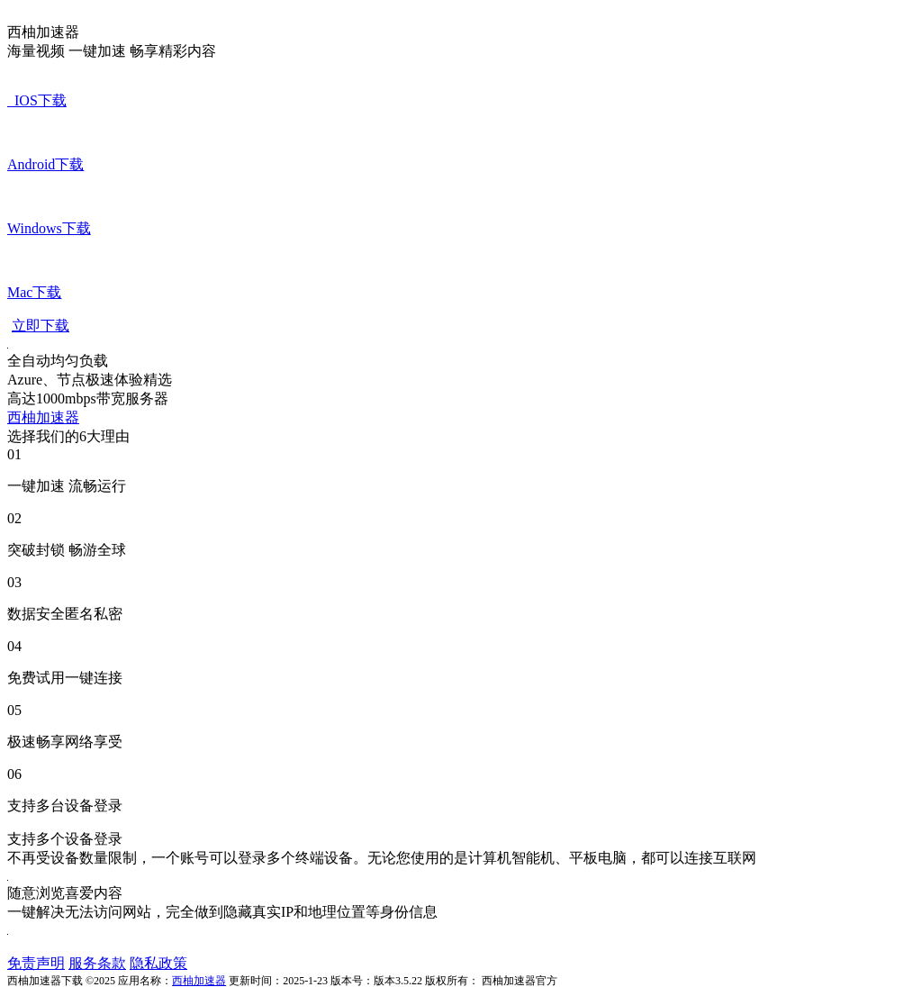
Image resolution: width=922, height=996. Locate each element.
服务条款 (97, 963)
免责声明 (36, 963)
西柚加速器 (43, 417)
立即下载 (40, 325)
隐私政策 (158, 963)
